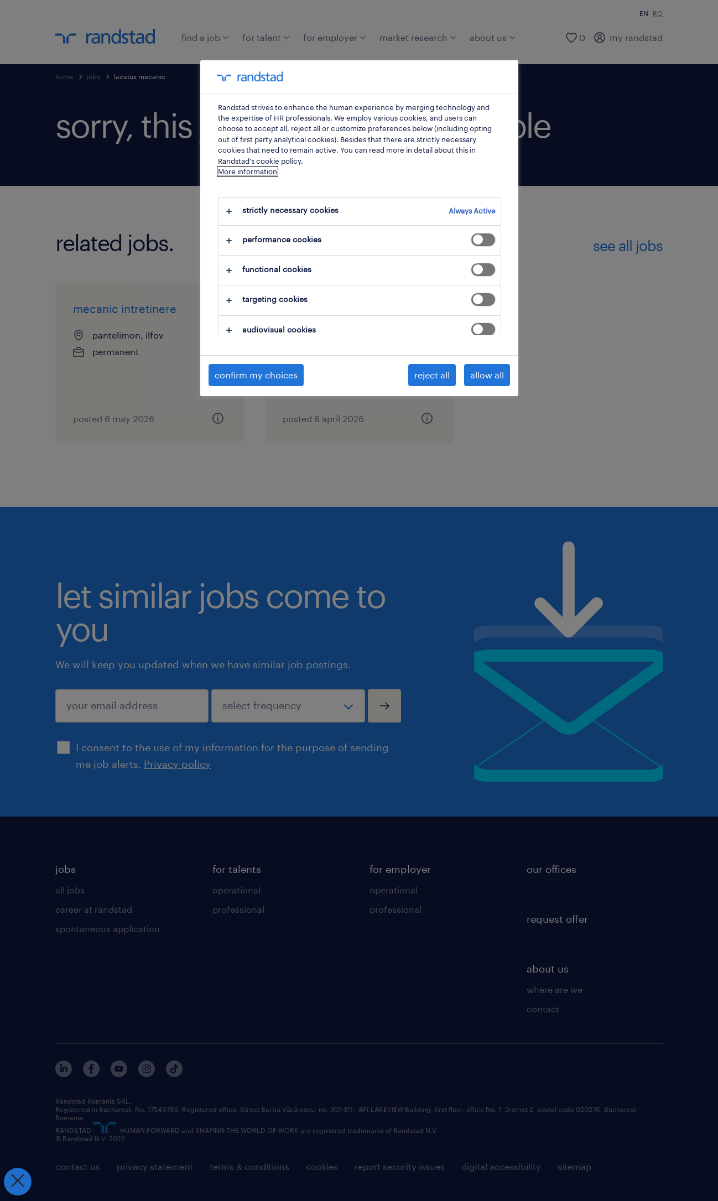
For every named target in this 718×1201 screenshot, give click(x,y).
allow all (487, 375)
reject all (432, 375)
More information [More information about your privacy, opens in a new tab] (247, 171)
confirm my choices (256, 375)
